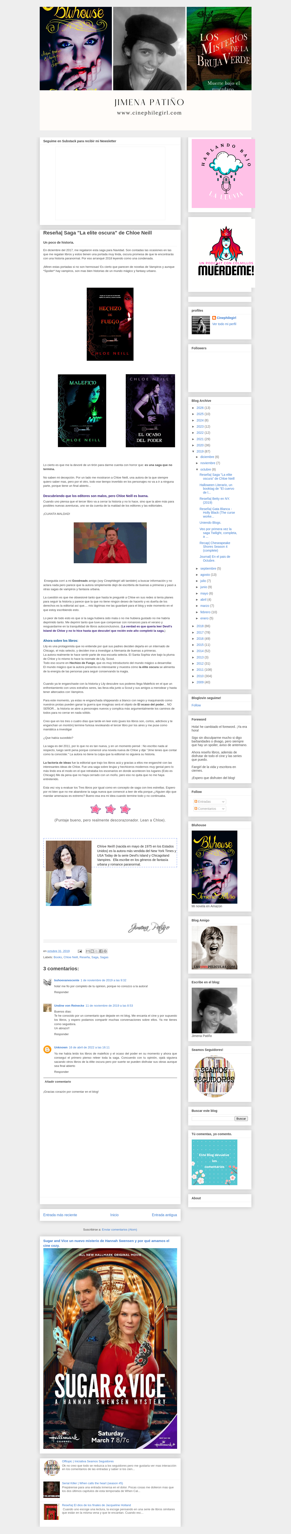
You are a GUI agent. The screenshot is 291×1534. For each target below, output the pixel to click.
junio (204, 587)
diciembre (207, 457)
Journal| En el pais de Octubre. (214, 558)
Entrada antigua (164, 1215)
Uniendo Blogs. (210, 522)
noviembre (208, 463)
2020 (200, 445)
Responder (61, 992)
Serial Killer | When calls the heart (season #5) (92, 1483)
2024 (200, 420)
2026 (200, 408)
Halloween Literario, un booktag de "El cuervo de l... (216, 489)
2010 (200, 676)
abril (203, 599)
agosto (205, 574)
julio (203, 581)
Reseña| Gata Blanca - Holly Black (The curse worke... (217, 512)
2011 (200, 669)
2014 (200, 651)
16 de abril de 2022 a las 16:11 (89, 1047)
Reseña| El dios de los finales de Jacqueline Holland (96, 1505)
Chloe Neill (70, 957)
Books (58, 957)
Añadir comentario (58, 1081)
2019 (200, 451)
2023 (200, 426)
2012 (200, 663)
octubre (206, 469)
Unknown (61, 1047)
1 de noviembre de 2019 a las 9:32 (103, 980)
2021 (200, 439)
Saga (95, 957)
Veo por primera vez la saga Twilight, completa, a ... (218, 533)
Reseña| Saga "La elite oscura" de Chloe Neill (216, 476)
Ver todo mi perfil (224, 324)
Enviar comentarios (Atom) (119, 1229)
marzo (205, 606)
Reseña (85, 957)
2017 (200, 632)
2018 (200, 626)
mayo (204, 593)
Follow (196, 705)
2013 (200, 657)
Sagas (104, 957)
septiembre (208, 568)
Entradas (202, 801)
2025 (200, 414)
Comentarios (205, 808)
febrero (205, 612)
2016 (200, 638)
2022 (200, 432)
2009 (200, 682)
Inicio (114, 1215)
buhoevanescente (66, 980)
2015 (200, 645)
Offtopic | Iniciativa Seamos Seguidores (88, 1461)
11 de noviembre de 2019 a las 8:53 (109, 1005)
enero (205, 618)
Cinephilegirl (226, 318)
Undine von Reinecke (69, 1005)
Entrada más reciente (60, 1215)
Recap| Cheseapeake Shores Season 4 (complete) (214, 547)
